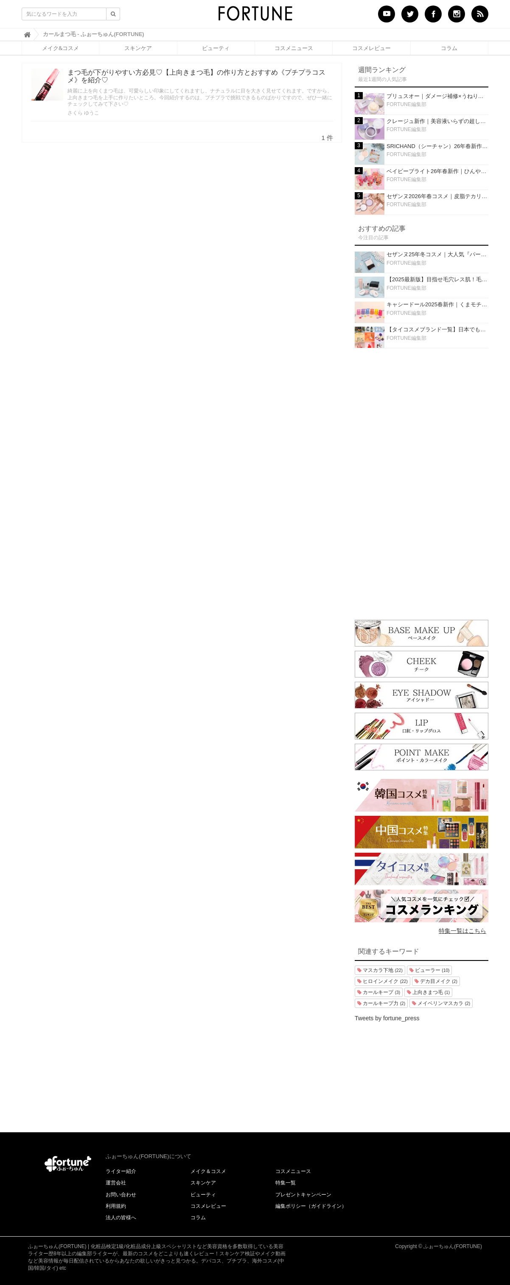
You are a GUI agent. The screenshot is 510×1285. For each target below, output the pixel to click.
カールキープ (378, 992)
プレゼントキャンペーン (303, 1195)
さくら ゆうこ (83, 113)
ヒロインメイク (382, 981)
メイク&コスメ (60, 48)
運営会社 (116, 1183)
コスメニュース (294, 48)
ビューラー (429, 970)
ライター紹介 (121, 1171)
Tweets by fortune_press (387, 1018)
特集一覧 (285, 1183)
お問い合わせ (121, 1195)
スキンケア (138, 48)
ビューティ (216, 48)
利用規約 (116, 1206)
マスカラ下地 (380, 970)
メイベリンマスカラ (441, 1003)
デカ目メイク (436, 981)
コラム (449, 48)
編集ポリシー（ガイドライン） (311, 1206)
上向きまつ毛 (428, 992)
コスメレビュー (371, 48)
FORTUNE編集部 (406, 104)
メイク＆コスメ (208, 1171)
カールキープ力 (381, 1003)
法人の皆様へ (121, 1218)
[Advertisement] (421, 482)
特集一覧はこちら (462, 930)
